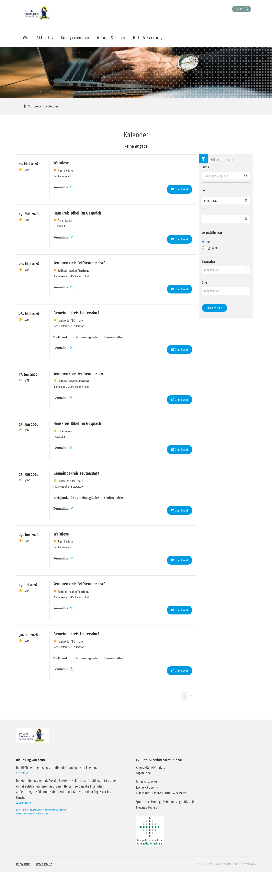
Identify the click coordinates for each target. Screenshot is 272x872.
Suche (239, 9)
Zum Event (181, 189)
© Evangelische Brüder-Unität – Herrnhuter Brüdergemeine (41, 809)
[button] (226, 270)
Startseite (34, 106)
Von (204, 190)
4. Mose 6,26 (22, 772)
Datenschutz (44, 864)
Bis (203, 208)
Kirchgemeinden (75, 37)
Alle (206, 242)
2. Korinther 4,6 (23, 802)
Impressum (23, 864)
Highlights (210, 248)
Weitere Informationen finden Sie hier (32, 813)
